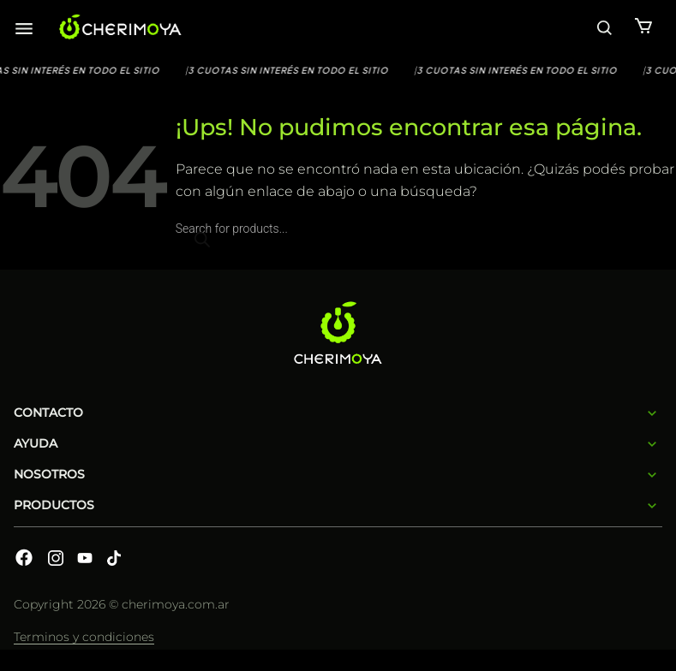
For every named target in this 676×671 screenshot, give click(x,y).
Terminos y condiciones (84, 636)
